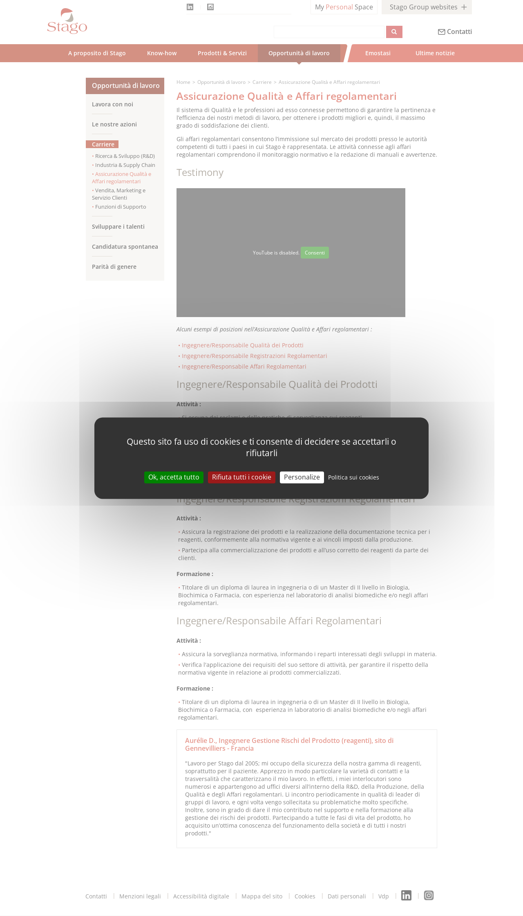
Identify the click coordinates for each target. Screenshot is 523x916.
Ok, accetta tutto (173, 477)
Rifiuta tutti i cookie (241, 477)
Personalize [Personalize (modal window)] (302, 477)
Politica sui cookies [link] (353, 477)
